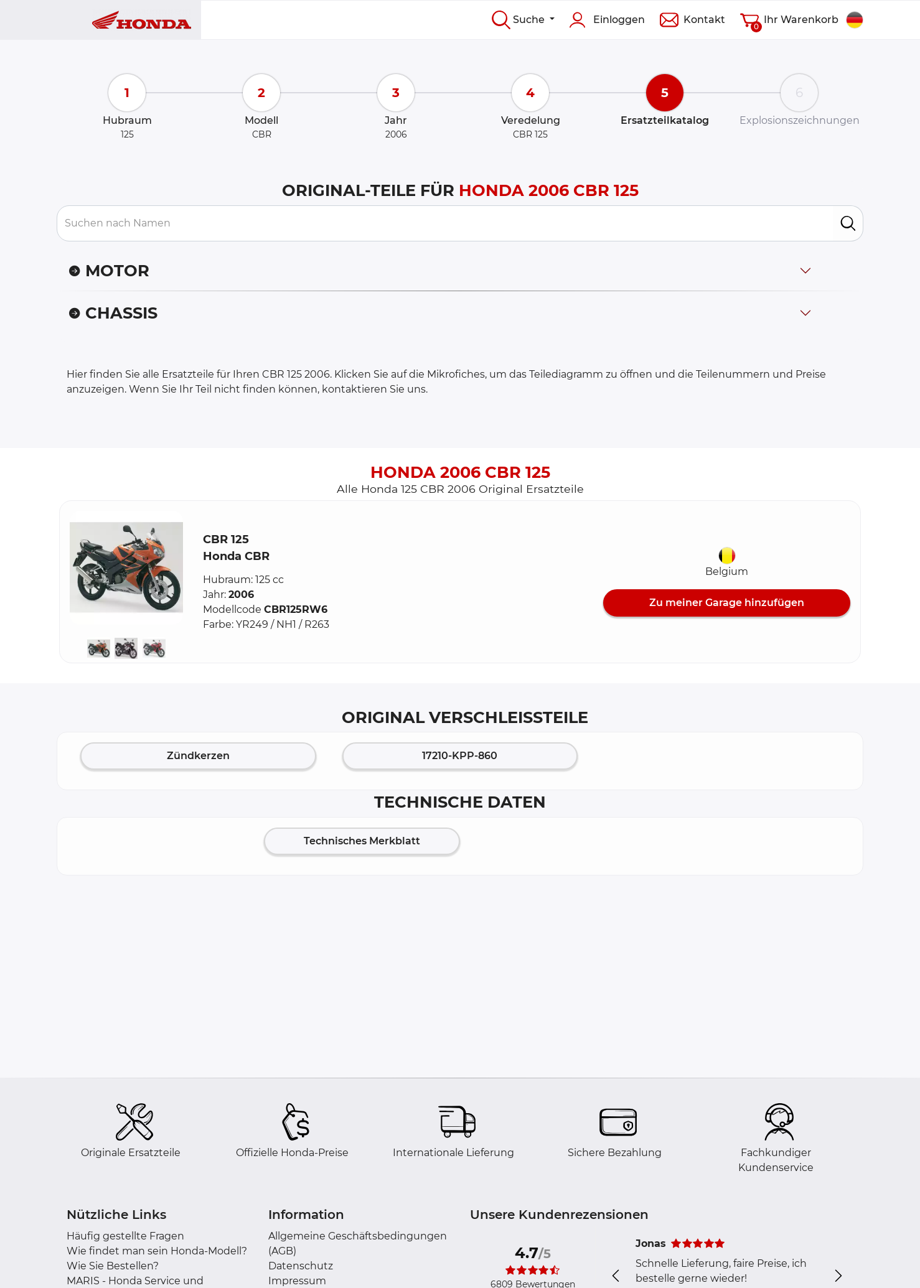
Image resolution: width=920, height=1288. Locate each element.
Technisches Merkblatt (362, 841)
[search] (848, 223)
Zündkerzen (198, 756)
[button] (126, 567)
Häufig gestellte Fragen (125, 1236)
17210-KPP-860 (459, 756)
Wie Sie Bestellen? (113, 1266)
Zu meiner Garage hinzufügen (726, 603)
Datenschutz (300, 1266)
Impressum (297, 1281)
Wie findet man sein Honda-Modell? (157, 1251)
